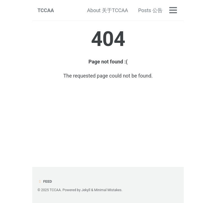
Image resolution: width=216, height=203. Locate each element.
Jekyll (85, 190)
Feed (44, 181)
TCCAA (45, 10)
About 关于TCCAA (107, 10)
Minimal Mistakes (108, 190)
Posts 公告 (150, 10)
